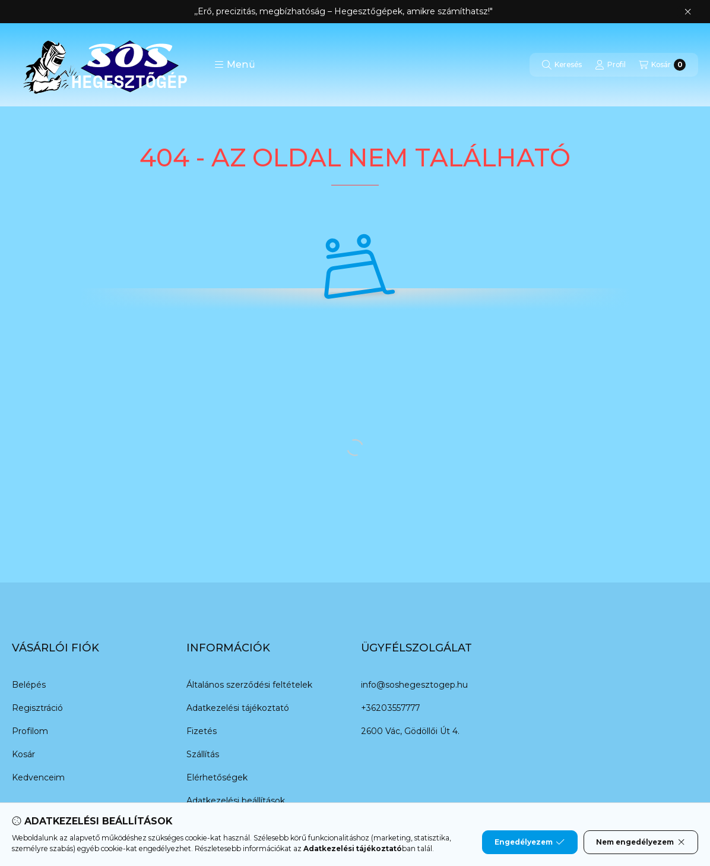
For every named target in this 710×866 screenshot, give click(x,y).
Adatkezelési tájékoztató (237, 708)
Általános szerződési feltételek (249, 684)
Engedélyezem (530, 842)
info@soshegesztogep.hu (414, 684)
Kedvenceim (38, 777)
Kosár (23, 754)
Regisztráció (37, 708)
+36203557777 (390, 708)
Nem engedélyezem (641, 842)
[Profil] (610, 65)
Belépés (29, 684)
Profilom (30, 731)
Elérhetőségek (217, 777)
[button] (235, 65)
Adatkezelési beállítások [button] (235, 800)
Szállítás (202, 754)
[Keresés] (561, 65)
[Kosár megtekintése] (662, 65)
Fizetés (201, 731)
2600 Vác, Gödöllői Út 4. (410, 731)
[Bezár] (687, 12)
